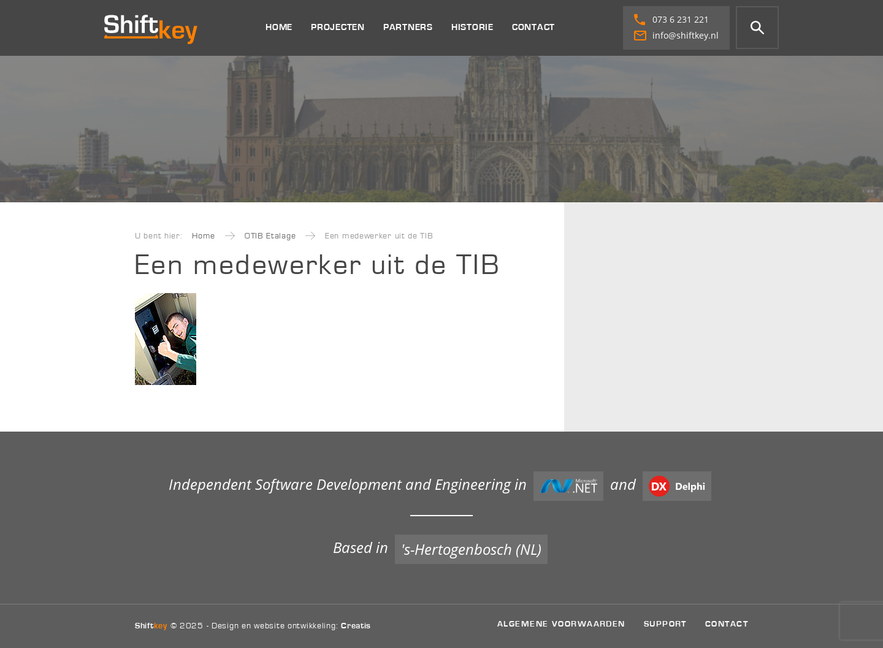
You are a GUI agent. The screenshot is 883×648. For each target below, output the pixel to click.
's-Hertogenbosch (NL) (471, 549)
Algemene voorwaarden (561, 623)
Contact (533, 27)
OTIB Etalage (270, 236)
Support (665, 623)
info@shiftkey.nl (676, 35)
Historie (472, 27)
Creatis (356, 626)
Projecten (338, 27)
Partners (408, 27)
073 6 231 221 (671, 19)
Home (279, 27)
